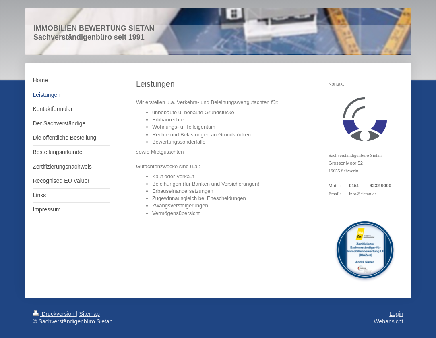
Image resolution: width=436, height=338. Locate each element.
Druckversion (54, 314)
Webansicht (388, 321)
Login (396, 314)
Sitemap (89, 314)
